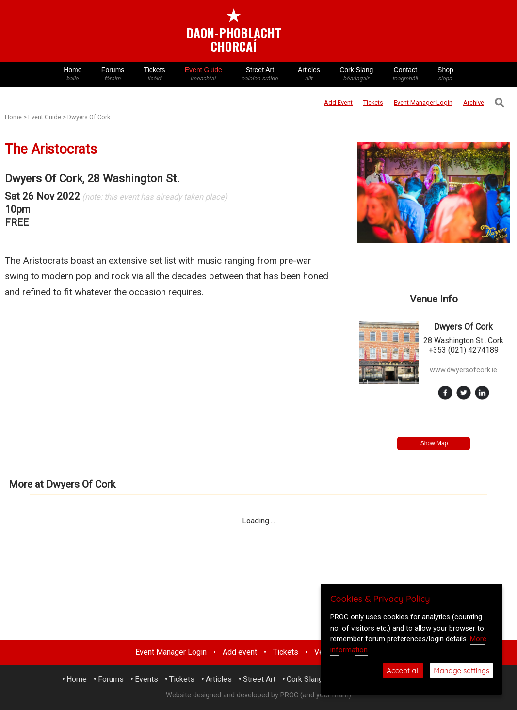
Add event (240, 652)
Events (146, 679)
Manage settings (461, 670)
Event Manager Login (171, 652)
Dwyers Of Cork (88, 117)
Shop (445, 74)
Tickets (154, 74)
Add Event (338, 102)
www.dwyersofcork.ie (463, 370)
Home (73, 74)
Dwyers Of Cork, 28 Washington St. (92, 178)
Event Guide (203, 74)
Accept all (403, 670)
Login (423, 102)
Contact (405, 74)
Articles (309, 74)
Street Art (260, 74)
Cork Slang (356, 74)
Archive (473, 102)
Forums (113, 74)
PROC (289, 695)
